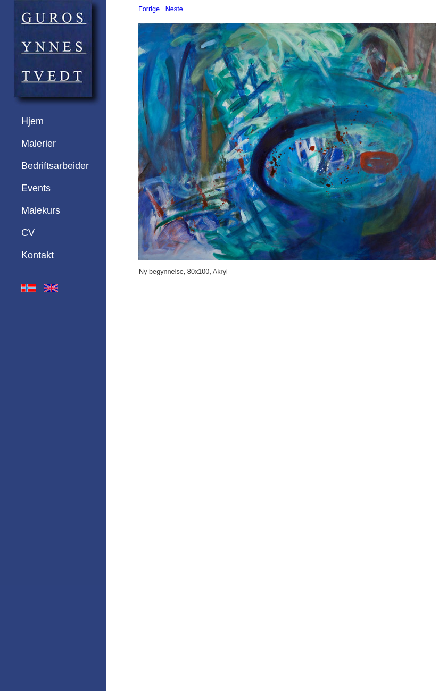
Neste (174, 9)
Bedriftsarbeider (55, 166)
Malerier (38, 143)
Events (36, 188)
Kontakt (37, 255)
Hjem (32, 121)
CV (28, 232)
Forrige (149, 9)
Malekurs (40, 210)
